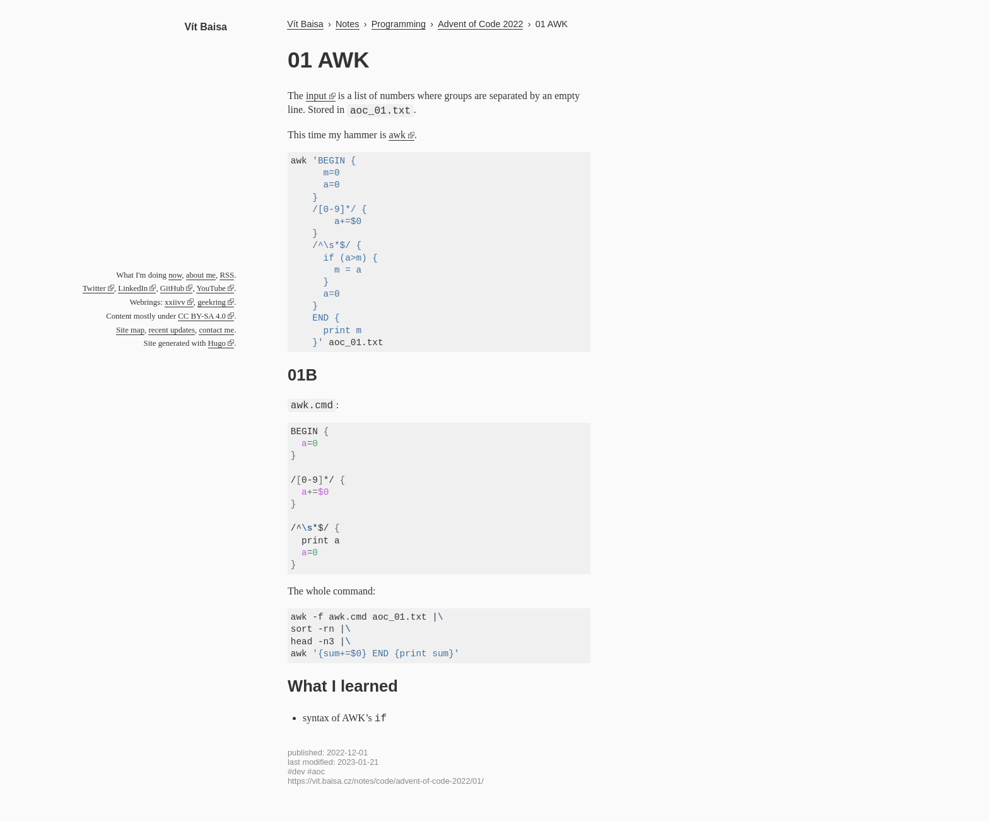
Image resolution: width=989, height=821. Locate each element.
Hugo (217, 343)
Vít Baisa (205, 26)
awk (397, 134)
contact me (216, 330)
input (316, 95)
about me (201, 275)
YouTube (211, 288)
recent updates (171, 330)
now (175, 275)
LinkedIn (133, 288)
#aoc (316, 771)
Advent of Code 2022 (480, 24)
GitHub (172, 288)
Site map (130, 330)
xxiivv (175, 302)
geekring (211, 302)
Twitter (94, 288)
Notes (348, 24)
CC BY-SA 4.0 (202, 316)
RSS (226, 275)
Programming (399, 24)
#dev (296, 771)
